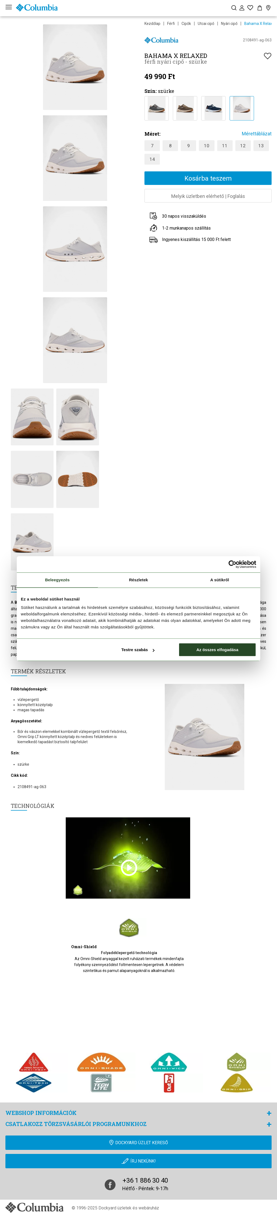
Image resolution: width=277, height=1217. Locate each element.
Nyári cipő (229, 23)
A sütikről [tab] (219, 579)
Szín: (150, 91)
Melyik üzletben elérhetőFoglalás (208, 196)
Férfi (171, 23)
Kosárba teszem (208, 178)
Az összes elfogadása (217, 649)
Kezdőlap (152, 23)
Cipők (186, 23)
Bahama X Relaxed (260, 23)
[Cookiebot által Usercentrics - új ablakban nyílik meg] (232, 564)
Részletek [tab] (138, 579)
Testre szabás (137, 649)
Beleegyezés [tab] (57, 579)
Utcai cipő (206, 23)
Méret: (152, 133)
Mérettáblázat (257, 133)
